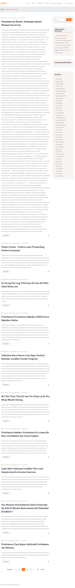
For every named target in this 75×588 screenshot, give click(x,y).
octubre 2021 (60, 156)
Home (2, 9)
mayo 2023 (59, 135)
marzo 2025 (59, 81)
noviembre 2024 (60, 91)
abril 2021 (59, 166)
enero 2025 (59, 86)
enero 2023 (59, 144)
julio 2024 (59, 101)
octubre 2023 (60, 122)
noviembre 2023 (60, 120)
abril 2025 (59, 79)
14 (37, 569)
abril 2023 (59, 137)
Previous (9, 569)
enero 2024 (59, 115)
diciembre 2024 (60, 88)
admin (15, 17)
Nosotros (47, 3)
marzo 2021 (59, 169)
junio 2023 (59, 132)
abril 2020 (59, 173)
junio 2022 (59, 152)
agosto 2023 (59, 127)
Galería (33, 3)
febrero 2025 (60, 84)
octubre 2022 (60, 147)
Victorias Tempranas (57, 3)
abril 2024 (59, 108)
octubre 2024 (60, 93)
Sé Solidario (40, 3)
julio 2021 (58, 159)
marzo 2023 (59, 139)
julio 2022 (59, 149)
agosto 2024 (60, 98)
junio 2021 (59, 161)
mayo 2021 (59, 164)
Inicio (28, 3)
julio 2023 (59, 130)
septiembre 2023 (61, 125)
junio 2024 (59, 103)
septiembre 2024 (61, 96)
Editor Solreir (17, 243)
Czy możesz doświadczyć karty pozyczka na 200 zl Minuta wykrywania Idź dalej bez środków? (25, 508)
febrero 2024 (60, 113)
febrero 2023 (60, 142)
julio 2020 (59, 171)
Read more (6, 235)
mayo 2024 (59, 105)
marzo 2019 (59, 176)
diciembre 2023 (60, 118)
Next (43, 569)
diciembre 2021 (60, 154)
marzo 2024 (59, 110)
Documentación (69, 3)
